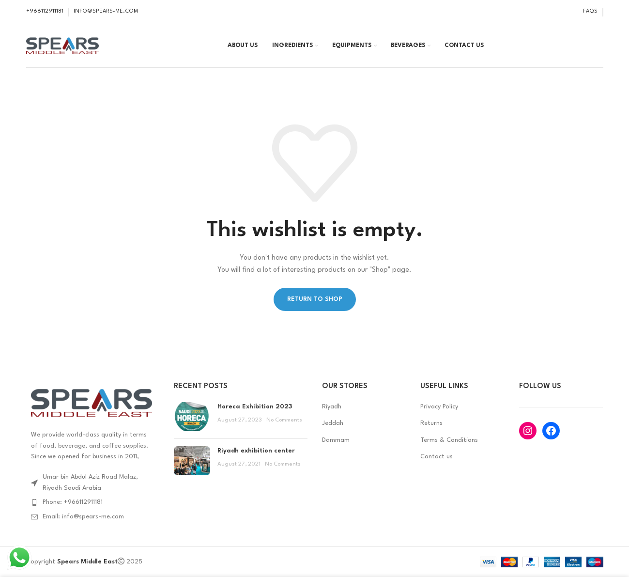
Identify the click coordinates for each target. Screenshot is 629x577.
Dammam (336, 440)
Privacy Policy (439, 407)
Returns (431, 423)
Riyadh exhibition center (256, 451)
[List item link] (93, 502)
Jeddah (332, 423)
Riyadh (331, 407)
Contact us (436, 456)
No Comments (284, 420)
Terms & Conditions (449, 440)
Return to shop (314, 299)
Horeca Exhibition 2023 (254, 407)
